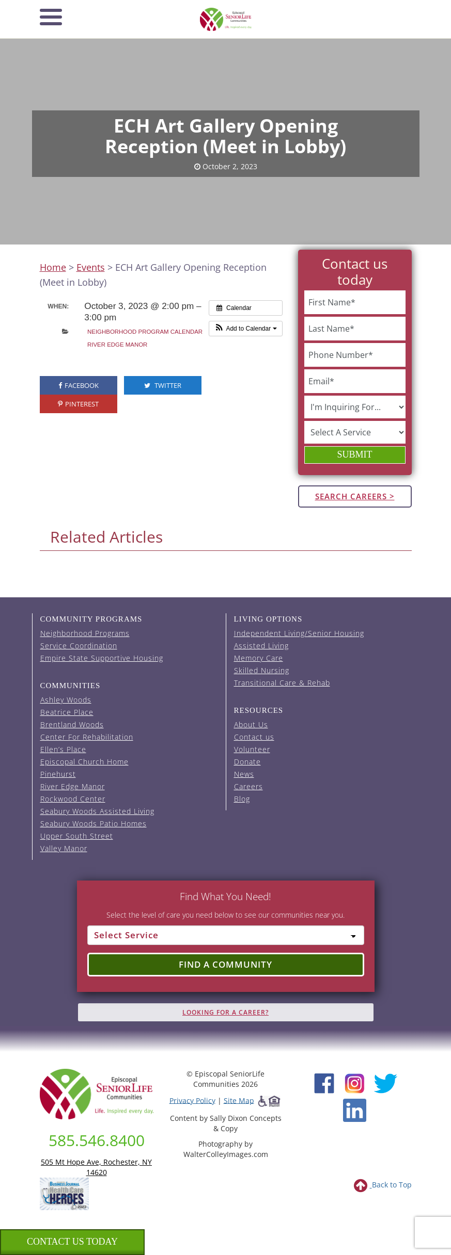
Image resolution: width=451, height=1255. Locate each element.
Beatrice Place (67, 712)
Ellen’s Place (63, 749)
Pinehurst (58, 774)
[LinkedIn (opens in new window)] (354, 1109)
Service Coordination (78, 645)
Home (53, 267)
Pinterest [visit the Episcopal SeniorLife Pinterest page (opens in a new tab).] (78, 404)
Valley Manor (63, 848)
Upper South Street (76, 836)
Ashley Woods (65, 700)
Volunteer (252, 749)
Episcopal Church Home (84, 762)
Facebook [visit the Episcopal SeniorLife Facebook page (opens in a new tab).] (78, 385)
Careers (248, 786)
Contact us (254, 737)
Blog (242, 799)
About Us (251, 724)
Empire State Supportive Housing (101, 658)
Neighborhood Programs (85, 633)
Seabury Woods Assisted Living (97, 811)
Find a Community (225, 964)
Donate (247, 762)
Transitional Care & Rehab (282, 683)
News (244, 774)
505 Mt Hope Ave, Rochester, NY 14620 (96, 1167)
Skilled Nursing (261, 670)
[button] (245, 328)
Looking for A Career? (225, 1012)
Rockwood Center (72, 799)
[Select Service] (225, 935)
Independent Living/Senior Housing (299, 633)
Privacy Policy (192, 1100)
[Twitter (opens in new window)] (385, 1082)
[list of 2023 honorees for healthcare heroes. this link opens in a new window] (64, 1193)
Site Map (239, 1100)
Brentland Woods (72, 724)
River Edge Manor (117, 344)
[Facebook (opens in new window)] (324, 1082)
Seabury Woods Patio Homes (93, 823)
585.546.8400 (97, 1140)
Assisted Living (261, 645)
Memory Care (258, 658)
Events (90, 267)
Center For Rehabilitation (86, 737)
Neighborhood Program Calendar (145, 332)
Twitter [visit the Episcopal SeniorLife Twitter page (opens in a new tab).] (162, 385)
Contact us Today (72, 1241)
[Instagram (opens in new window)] (354, 1082)
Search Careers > (355, 496)
